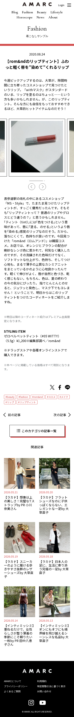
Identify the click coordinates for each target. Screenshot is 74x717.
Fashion (27, 12)
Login (61, 5)
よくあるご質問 (12, 691)
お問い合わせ (44, 691)
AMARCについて (12, 681)
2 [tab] (44, 180)
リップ (10, 402)
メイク (64, 396)
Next (42, 186)
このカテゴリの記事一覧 (39, 430)
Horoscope (25, 17)
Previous (31, 186)
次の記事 (59, 414)
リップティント (28, 402)
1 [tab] (36, 180)
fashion (24, 396)
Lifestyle (57, 12)
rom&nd (38, 396)
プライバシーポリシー (16, 686)
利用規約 (42, 681)
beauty (10, 396)
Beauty (42, 12)
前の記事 (14, 414)
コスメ (51, 396)
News (40, 17)
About (53, 17)
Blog (14, 12)
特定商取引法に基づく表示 (51, 686)
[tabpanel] (37, 148)
